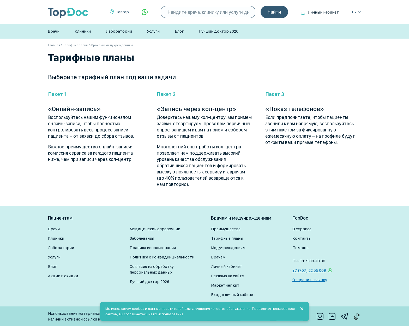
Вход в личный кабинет (233, 294)
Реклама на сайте (227, 275)
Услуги (153, 31)
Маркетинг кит (225, 285)
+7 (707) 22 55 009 (309, 270)
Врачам (218, 257)
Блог (179, 31)
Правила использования (153, 247)
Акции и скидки (63, 275)
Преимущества (225, 228)
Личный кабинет (323, 12)
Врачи (53, 31)
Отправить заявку (309, 279)
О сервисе (301, 228)
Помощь (300, 247)
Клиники (83, 31)
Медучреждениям (228, 247)
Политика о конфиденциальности (162, 257)
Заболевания (142, 238)
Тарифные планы (227, 238)
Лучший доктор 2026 (218, 31)
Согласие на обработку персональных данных (152, 269)
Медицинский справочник (155, 228)
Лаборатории (119, 31)
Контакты (301, 238)
